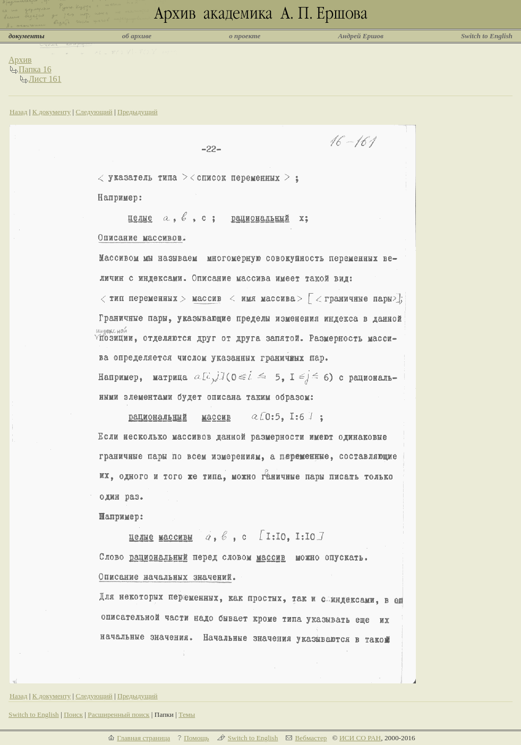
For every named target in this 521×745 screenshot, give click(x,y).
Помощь (196, 738)
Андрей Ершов (360, 36)
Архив (20, 59)
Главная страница (143, 738)
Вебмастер (311, 738)
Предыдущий (137, 112)
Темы (186, 714)
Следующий (93, 112)
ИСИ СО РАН (360, 738)
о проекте (244, 36)
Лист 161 (45, 78)
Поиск (73, 714)
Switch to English (487, 36)
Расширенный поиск (118, 714)
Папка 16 (35, 69)
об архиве (137, 36)
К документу (51, 112)
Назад (19, 112)
